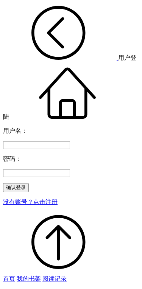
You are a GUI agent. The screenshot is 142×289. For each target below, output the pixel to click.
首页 (9, 278)
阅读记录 (54, 278)
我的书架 (29, 278)
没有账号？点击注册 (30, 202)
